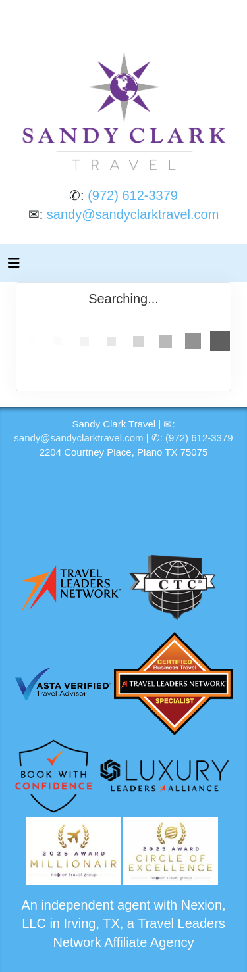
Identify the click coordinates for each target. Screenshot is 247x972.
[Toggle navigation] (13, 266)
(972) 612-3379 (133, 195)
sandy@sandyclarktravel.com (133, 214)
